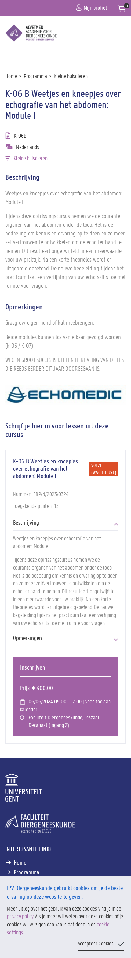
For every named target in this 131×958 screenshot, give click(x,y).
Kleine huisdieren (71, 75)
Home (11, 75)
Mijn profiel (91, 7)
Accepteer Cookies (96, 943)
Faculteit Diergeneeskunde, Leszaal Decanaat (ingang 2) (64, 721)
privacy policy (20, 916)
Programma (35, 75)
